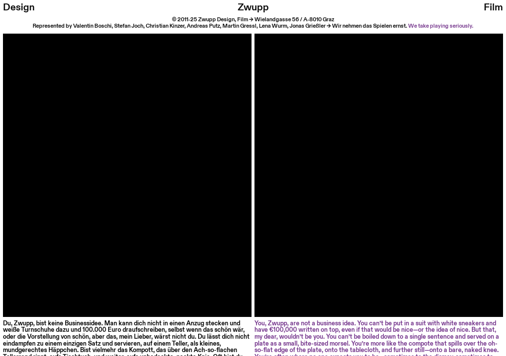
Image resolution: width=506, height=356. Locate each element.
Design (19, 7)
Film (493, 7)
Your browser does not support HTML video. (127, 158)
